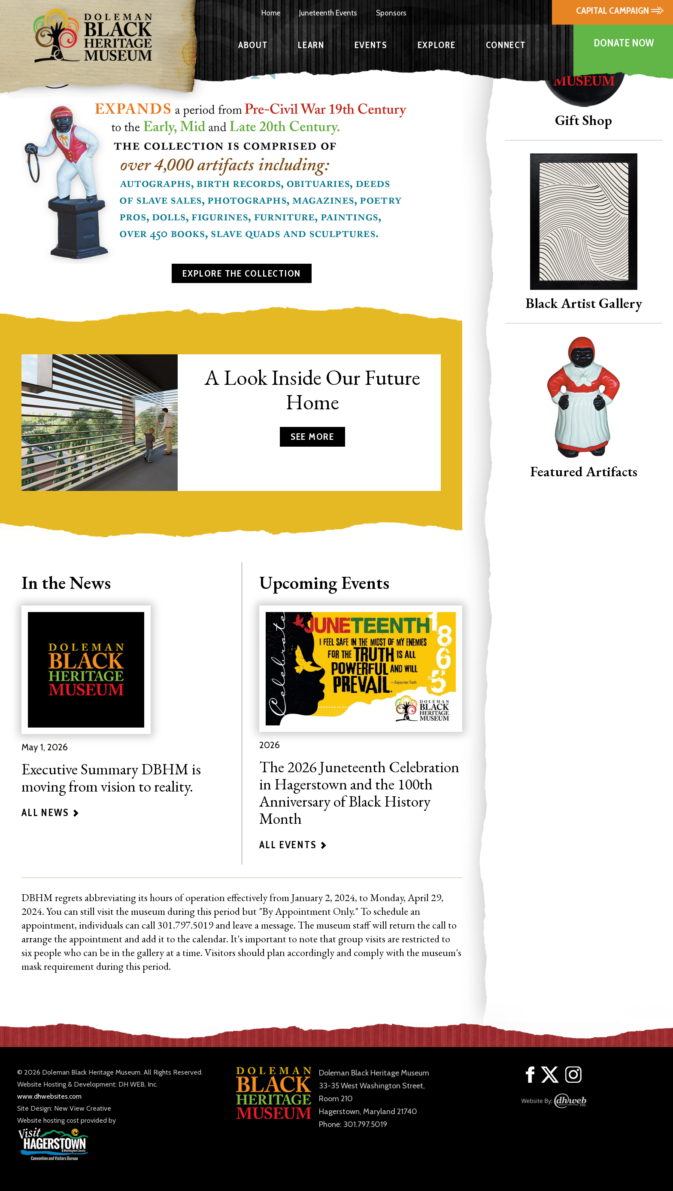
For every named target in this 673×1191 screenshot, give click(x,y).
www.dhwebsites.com (49, 1096)
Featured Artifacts (583, 471)
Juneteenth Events (328, 13)
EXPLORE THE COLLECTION (241, 273)
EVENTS (371, 45)
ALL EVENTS (292, 845)
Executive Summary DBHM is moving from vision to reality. (111, 777)
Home (270, 13)
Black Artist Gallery (583, 303)
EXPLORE (437, 45)
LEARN (311, 45)
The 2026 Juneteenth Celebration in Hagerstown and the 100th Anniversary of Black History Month (359, 793)
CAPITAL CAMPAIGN (613, 10)
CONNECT (506, 45)
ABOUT (253, 45)
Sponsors (391, 13)
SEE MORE (312, 436)
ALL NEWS (50, 813)
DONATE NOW (624, 43)
